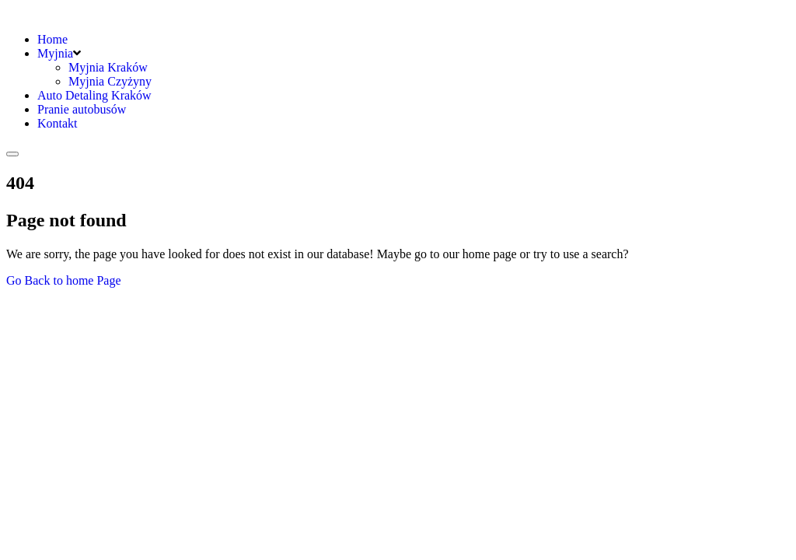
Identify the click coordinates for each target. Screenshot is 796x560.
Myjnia (55, 53)
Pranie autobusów (81, 109)
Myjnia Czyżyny (110, 81)
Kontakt (57, 123)
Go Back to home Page (63, 280)
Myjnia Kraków (108, 67)
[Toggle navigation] (12, 154)
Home (52, 39)
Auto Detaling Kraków (94, 95)
